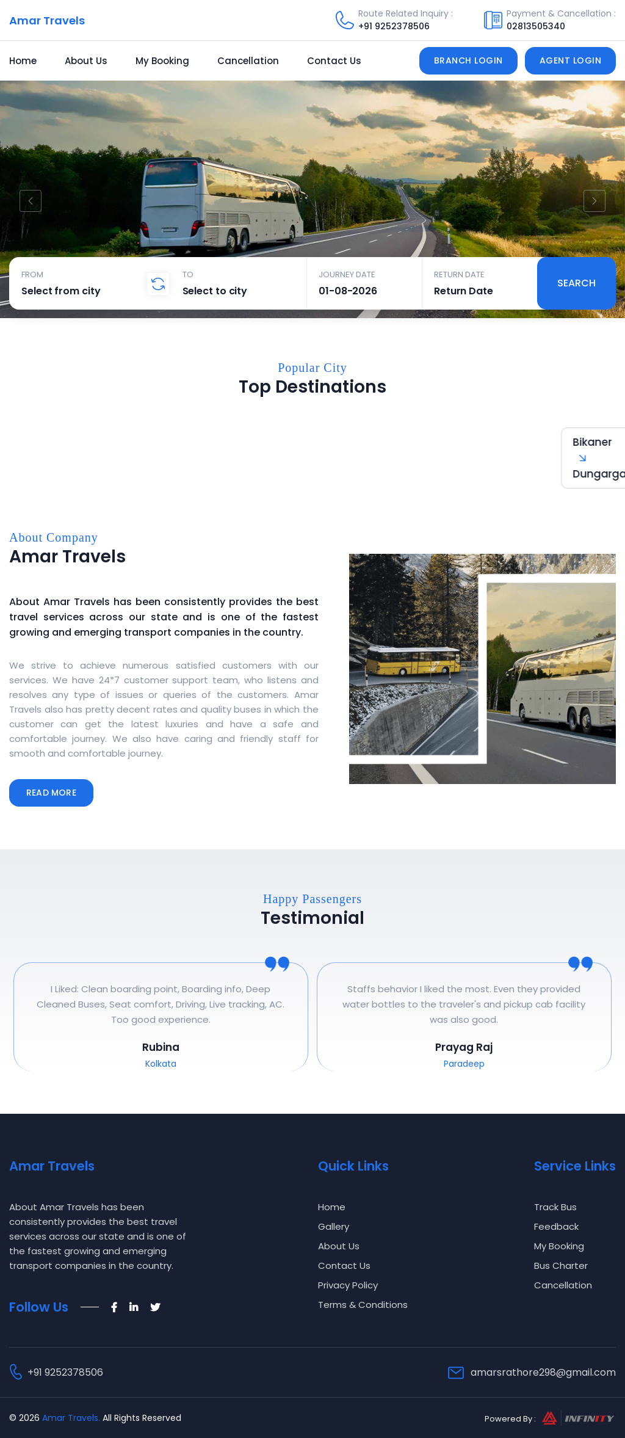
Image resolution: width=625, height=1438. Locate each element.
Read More (51, 792)
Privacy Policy (348, 1285)
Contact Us (334, 60)
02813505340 (536, 26)
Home (23, 60)
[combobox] (89, 290)
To (187, 274)
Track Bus (555, 1206)
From (32, 274)
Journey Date (347, 274)
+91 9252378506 (394, 26)
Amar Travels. (71, 1418)
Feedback (556, 1226)
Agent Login (571, 60)
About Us (86, 60)
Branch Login (468, 60)
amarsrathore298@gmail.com (543, 1372)
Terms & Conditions (363, 1304)
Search (576, 283)
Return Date (459, 274)
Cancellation (248, 60)
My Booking (162, 60)
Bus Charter (561, 1265)
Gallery (333, 1226)
